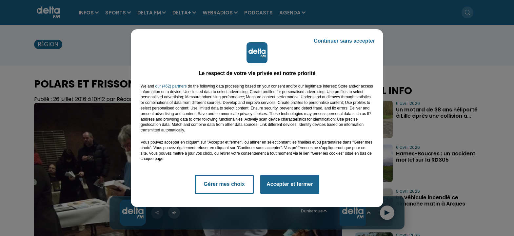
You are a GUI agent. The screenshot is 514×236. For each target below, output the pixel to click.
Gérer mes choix (224, 184)
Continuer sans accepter (344, 41)
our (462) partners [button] (171, 86)
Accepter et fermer (290, 184)
